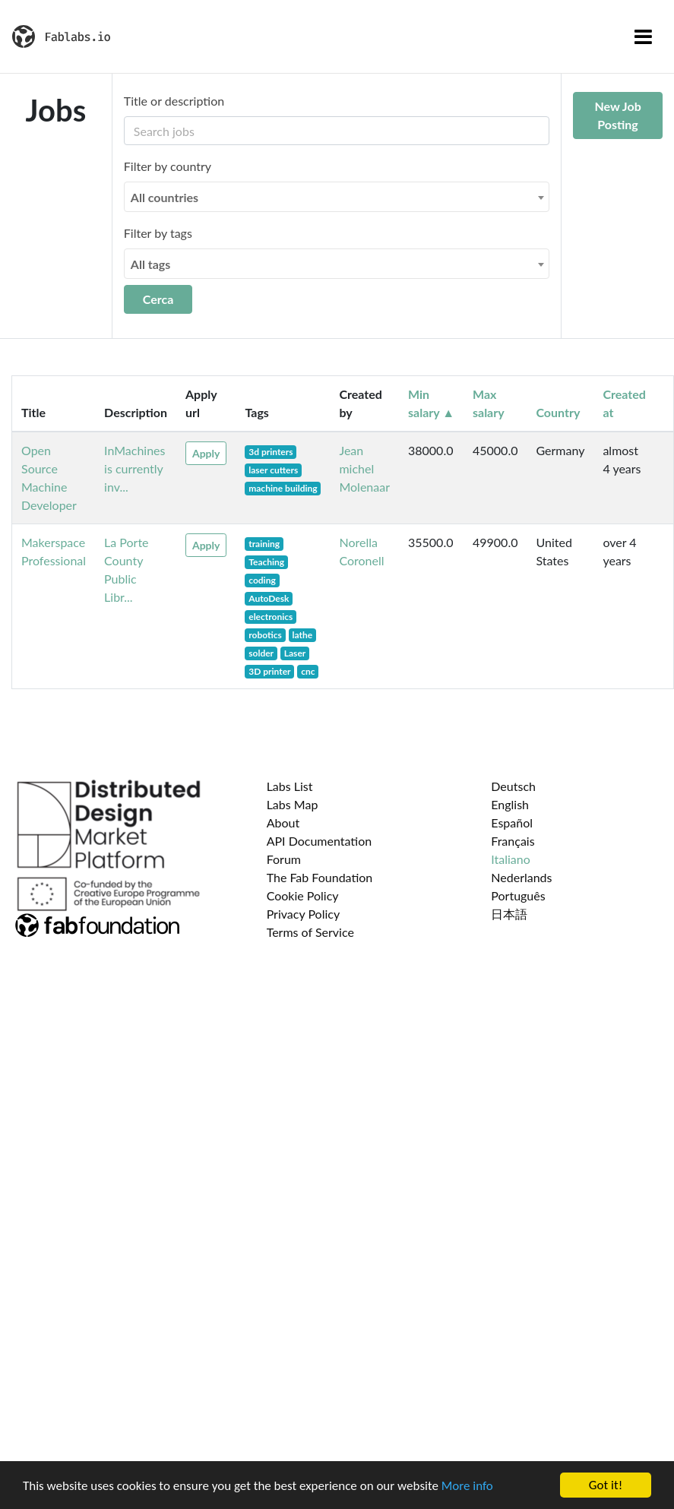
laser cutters (273, 470)
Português (518, 895)
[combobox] (336, 197)
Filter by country (167, 166)
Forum (284, 859)
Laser (294, 653)
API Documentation (319, 841)
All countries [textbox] (164, 197)
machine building (282, 488)
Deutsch (513, 786)
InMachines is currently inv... (134, 468)
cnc (308, 671)
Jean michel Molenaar (364, 468)
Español (512, 822)
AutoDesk (268, 598)
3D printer (269, 671)
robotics (265, 635)
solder (261, 653)
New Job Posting (617, 115)
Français (512, 841)
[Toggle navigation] (643, 36)
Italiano (510, 859)
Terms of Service (310, 932)
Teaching (266, 562)
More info (467, 1486)
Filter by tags (158, 233)
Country (558, 412)
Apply (206, 453)
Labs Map (292, 804)
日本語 (509, 913)
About (283, 822)
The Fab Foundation (320, 877)
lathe (303, 635)
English (510, 804)
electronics (270, 616)
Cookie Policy (303, 895)
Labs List (290, 786)
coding (262, 580)
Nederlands (521, 877)
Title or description (174, 100)
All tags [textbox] (151, 264)
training (264, 543)
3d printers (270, 451)
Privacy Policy (303, 913)
